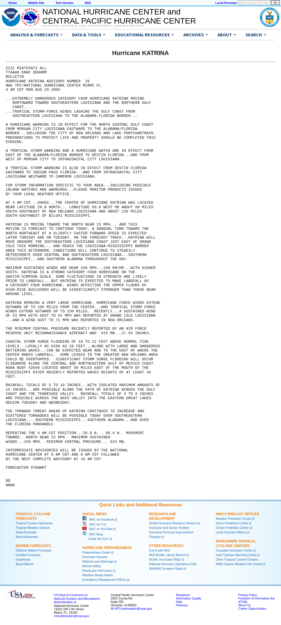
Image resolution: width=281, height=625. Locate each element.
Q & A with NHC (159, 550)
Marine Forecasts (33, 546)
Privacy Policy (247, 595)
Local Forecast (226, 3)
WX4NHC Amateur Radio (166, 568)
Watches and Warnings (97, 561)
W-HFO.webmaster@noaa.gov (131, 608)
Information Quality (188, 598)
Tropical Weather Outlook (33, 527)
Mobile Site (36, 3)
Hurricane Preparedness (107, 548)
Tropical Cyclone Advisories (34, 523)
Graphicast (23, 559)
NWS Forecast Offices (237, 514)
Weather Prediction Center (233, 518)
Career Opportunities (252, 608)
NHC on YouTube (97, 529)
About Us (244, 605)
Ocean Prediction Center (232, 527)
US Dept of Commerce (69, 595)
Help (179, 601)
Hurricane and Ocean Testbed (169, 527)
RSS (88, 3)
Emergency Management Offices (104, 579)
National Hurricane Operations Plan (173, 564)
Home (13, 3)
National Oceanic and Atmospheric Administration (93, 25)
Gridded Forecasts (28, 555)
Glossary (182, 605)
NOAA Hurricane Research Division (173, 523)
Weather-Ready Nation (97, 575)
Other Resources (166, 546)
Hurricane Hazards (95, 557)
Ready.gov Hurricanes (97, 570)
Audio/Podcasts (26, 532)
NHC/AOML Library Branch (167, 555)
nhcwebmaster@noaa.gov (71, 616)
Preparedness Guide (96, 552)
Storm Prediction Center (232, 523)
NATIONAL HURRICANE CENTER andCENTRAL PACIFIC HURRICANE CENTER (119, 16)
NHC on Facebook (98, 519)
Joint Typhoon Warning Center (236, 555)
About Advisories (27, 536)
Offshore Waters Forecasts (34, 550)
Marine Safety (91, 566)
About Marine (24, 564)
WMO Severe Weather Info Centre (239, 564)
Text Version (65, 3)
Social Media (94, 514)
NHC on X (92, 524)
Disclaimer (183, 595)
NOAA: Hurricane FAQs (165, 559)
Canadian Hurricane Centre (234, 550)
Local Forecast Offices (231, 532)
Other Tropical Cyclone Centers (237, 559)
